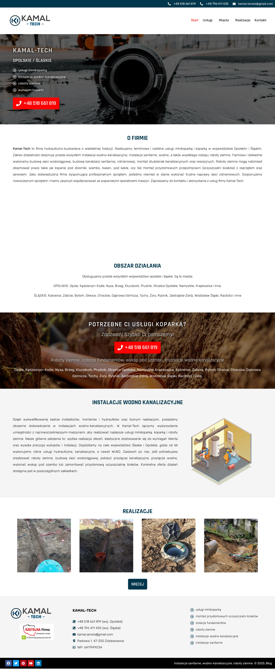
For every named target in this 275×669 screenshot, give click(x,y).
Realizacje (242, 20)
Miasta (224, 20)
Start (195, 20)
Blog (269, 663)
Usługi (207, 20)
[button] (209, 20)
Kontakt (260, 20)
